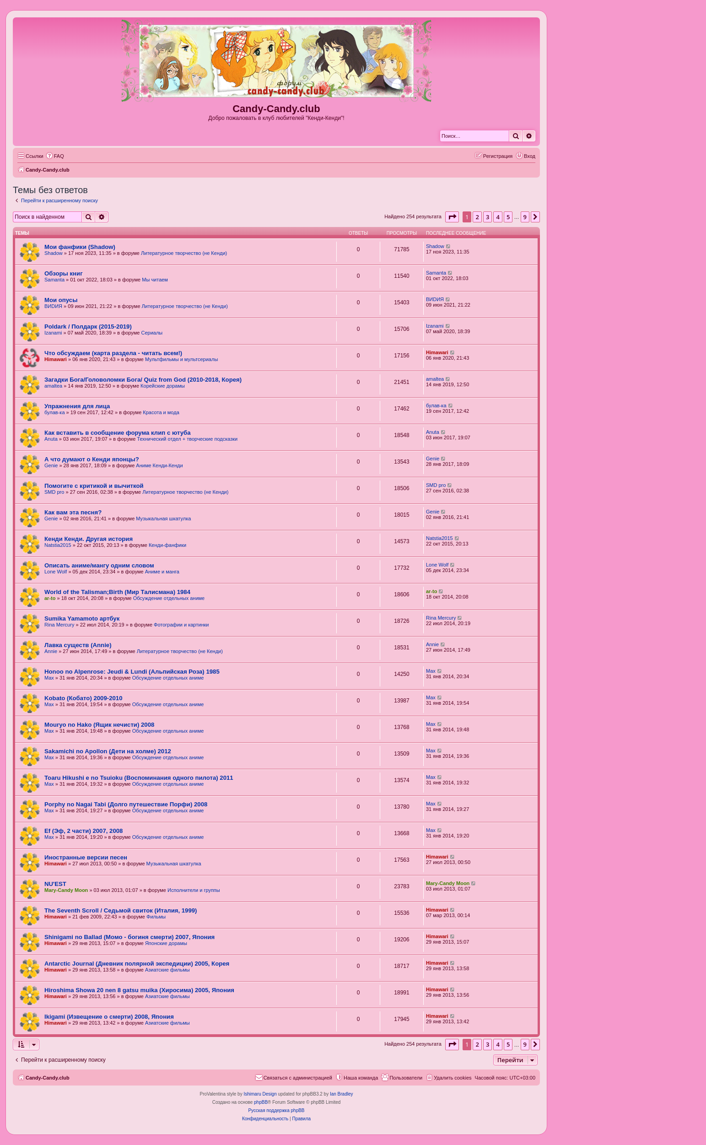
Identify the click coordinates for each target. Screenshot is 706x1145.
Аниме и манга (162, 571)
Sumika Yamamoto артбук (81, 618)
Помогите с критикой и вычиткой (94, 485)
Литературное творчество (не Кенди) (184, 253)
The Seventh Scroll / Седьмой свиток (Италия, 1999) (120, 910)
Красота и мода (161, 412)
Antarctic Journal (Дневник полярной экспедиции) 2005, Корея (136, 963)
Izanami (53, 332)
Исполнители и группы (193, 890)
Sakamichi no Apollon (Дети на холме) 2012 (107, 751)
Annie (50, 651)
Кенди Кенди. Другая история (88, 538)
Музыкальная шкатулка (163, 518)
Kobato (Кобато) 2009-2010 (83, 698)
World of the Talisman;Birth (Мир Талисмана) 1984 (117, 592)
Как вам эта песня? (73, 512)
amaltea (53, 386)
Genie (51, 465)
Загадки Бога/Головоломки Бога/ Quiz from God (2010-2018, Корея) (143, 379)
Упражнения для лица (77, 406)
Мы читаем (155, 279)
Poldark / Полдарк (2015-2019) (88, 326)
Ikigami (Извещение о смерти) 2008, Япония (109, 1016)
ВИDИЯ (53, 306)
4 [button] (497, 217)
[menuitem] (55, 156)
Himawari (55, 359)
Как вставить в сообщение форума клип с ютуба (117, 432)
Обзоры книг (63, 273)
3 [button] (487, 217)
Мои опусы (60, 300)
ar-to (49, 598)
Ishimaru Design (259, 1093)
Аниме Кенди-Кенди (159, 465)
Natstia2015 (57, 545)
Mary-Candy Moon (66, 890)
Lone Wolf (55, 571)
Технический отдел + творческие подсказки (187, 439)
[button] (452, 216)
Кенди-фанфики (167, 545)
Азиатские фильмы (167, 969)
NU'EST (55, 883)
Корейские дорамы (162, 386)
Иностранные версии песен (85, 857)
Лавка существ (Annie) (78, 645)
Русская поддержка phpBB (276, 1110)
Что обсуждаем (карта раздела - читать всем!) (113, 353)
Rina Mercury (59, 624)
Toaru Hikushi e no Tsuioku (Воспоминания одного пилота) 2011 (138, 777)
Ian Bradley (341, 1093)
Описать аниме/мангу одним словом (99, 565)
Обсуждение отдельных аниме (169, 598)
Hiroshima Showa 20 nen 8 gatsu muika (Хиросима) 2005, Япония (139, 990)
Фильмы (156, 916)
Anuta (51, 439)
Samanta (54, 279)
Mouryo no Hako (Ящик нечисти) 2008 (99, 724)
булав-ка (54, 412)
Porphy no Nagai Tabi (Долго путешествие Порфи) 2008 (125, 804)
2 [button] (477, 217)
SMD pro (54, 492)
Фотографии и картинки (181, 624)
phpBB (261, 1102)
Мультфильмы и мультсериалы (181, 359)
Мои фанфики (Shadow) (79, 246)
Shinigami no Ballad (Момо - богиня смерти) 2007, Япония (129, 937)
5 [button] (508, 217)
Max (49, 678)
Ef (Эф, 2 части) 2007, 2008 (83, 830)
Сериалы (151, 332)
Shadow (53, 253)
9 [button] (525, 217)
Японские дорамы (166, 943)
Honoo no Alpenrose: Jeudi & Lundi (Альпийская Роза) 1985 (132, 671)
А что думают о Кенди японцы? (91, 459)
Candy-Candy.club (276, 108)
